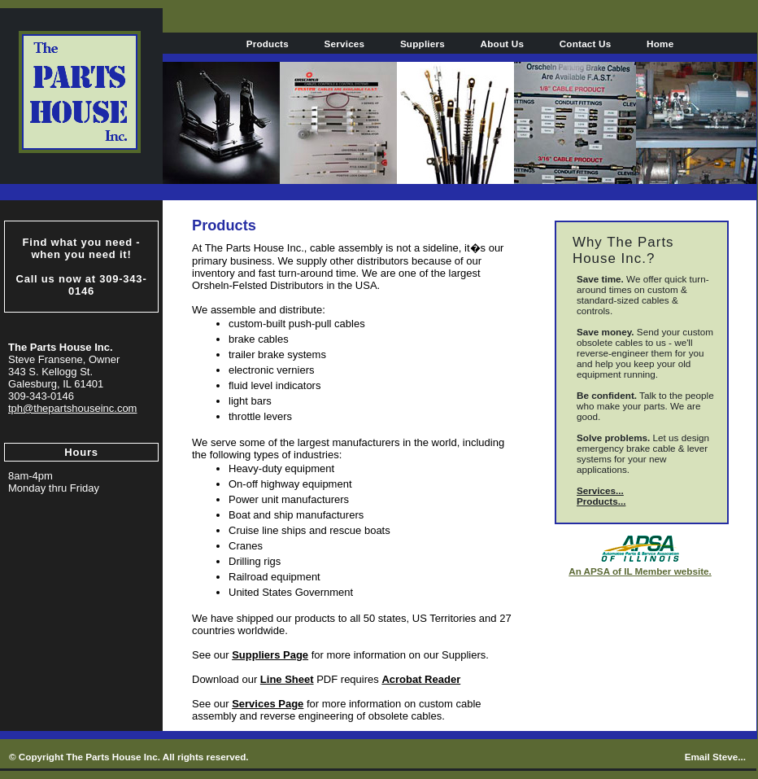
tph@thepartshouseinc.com (72, 408)
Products (267, 43)
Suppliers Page (270, 655)
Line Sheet (287, 679)
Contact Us (586, 43)
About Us (503, 43)
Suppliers (422, 43)
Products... (601, 501)
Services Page (267, 704)
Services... (600, 490)
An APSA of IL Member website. (640, 571)
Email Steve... (715, 756)
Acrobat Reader (420, 679)
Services (345, 43)
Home (660, 43)
